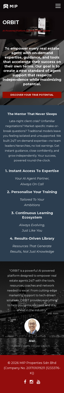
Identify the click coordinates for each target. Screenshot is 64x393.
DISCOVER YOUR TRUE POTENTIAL (32, 94)
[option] (32, 308)
